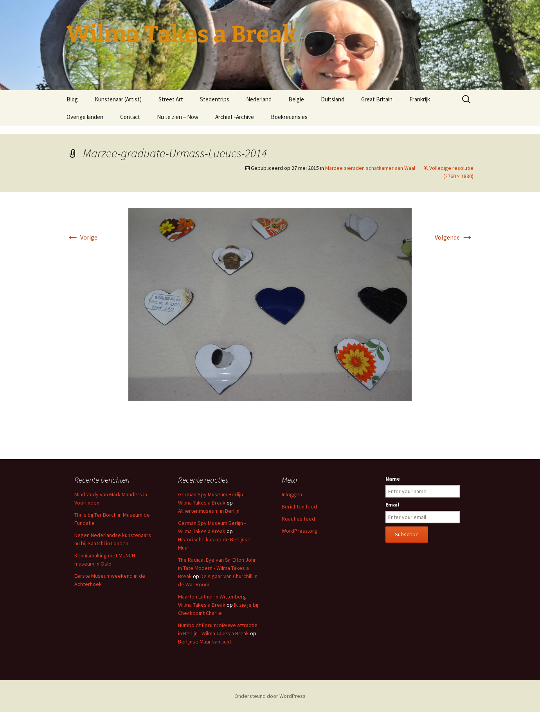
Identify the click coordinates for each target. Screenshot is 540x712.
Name (392, 478)
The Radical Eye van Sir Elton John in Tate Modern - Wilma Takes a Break (217, 568)
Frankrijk (419, 99)
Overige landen (85, 117)
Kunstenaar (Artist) (118, 99)
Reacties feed (298, 518)
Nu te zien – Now (177, 117)
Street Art (170, 99)
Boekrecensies (289, 117)
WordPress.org (299, 530)
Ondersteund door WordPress (270, 695)
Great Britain (376, 99)
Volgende (454, 237)
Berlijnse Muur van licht (204, 641)
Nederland (259, 99)
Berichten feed (299, 506)
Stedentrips (214, 99)
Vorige (82, 237)
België (296, 99)
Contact (130, 117)
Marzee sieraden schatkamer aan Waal (370, 167)
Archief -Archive (234, 117)
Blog (72, 99)
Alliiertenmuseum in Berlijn (208, 510)
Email (392, 504)
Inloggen (292, 494)
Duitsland (332, 99)
